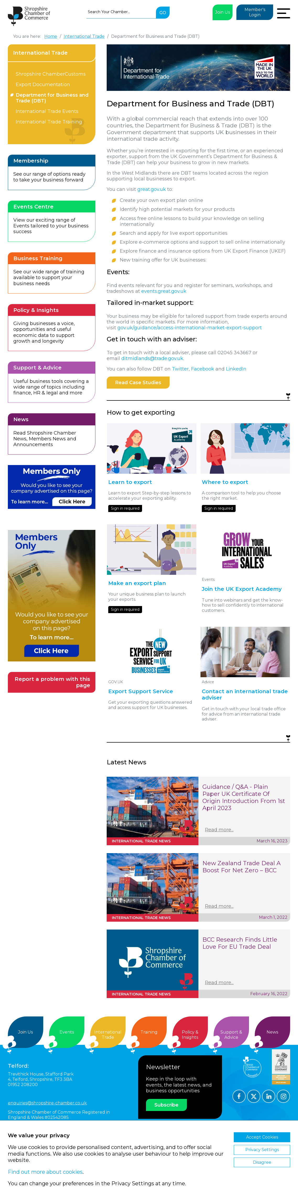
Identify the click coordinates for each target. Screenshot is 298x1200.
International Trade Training (49, 122)
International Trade (40, 53)
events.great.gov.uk (163, 291)
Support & (231, 1035)
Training (149, 1032)
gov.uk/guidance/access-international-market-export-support (189, 328)
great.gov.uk (151, 189)
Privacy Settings (262, 1149)
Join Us (222, 12)
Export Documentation (43, 84)
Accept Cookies (262, 1137)
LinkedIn (236, 369)
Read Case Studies (138, 382)
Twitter (180, 369)
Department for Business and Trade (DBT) (52, 98)
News (272, 1032)
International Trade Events (47, 111)
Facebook (202, 369)
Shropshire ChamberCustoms (51, 74)
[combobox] (121, 12)
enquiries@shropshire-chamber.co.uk (47, 1102)
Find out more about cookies (45, 1172)
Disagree (262, 1162)
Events (66, 1032)
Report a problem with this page (52, 682)
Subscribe (166, 1105)
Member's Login (255, 12)
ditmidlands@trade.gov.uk (152, 358)
